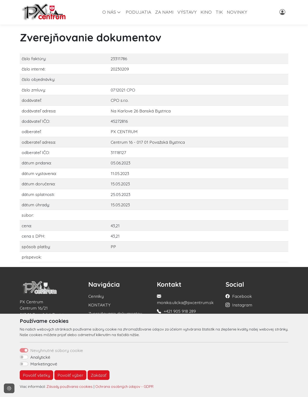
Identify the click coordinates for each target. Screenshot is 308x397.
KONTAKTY (99, 304)
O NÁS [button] (109, 12)
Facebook (242, 296)
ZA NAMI (164, 12)
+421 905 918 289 (180, 311)
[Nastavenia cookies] (9, 388)
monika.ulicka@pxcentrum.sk (185, 302)
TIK (219, 12)
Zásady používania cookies (69, 386)
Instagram (242, 304)
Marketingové (43, 363)
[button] (121, 12)
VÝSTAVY (187, 12)
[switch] (24, 357)
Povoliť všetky (36, 375)
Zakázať (98, 375)
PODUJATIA (138, 12)
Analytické (40, 357)
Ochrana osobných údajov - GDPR (124, 386)
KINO (206, 12)
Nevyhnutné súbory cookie (56, 350)
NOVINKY (237, 12)
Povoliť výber (70, 375)
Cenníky (96, 296)
